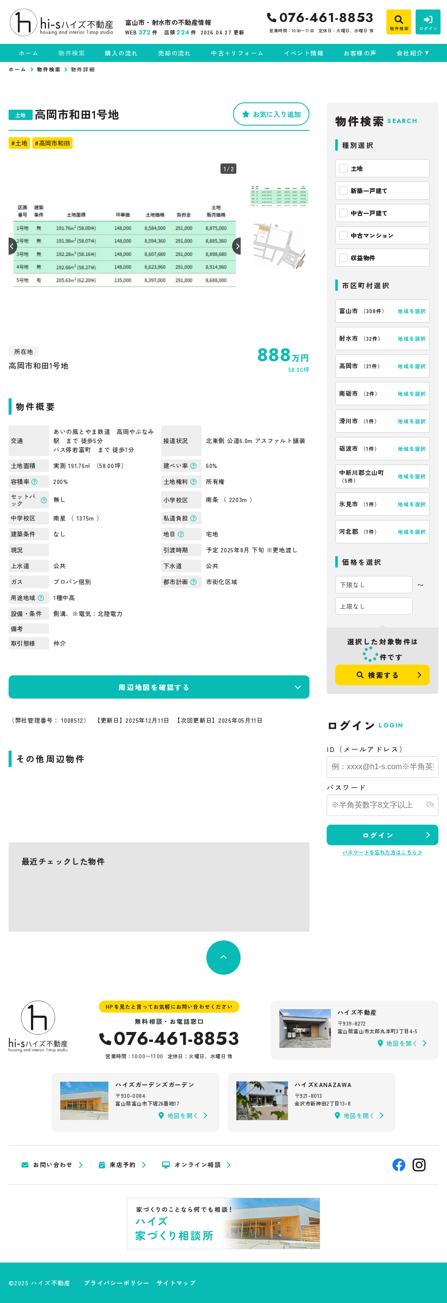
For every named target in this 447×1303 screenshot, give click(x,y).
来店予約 (117, 1164)
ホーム (29, 53)
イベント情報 (304, 53)
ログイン (378, 835)
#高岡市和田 (52, 143)
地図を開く (398, 1043)
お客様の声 (360, 53)
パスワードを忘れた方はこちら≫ (383, 852)
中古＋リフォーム (237, 53)
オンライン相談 (191, 1164)
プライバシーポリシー (117, 1283)
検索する (378, 675)
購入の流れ (121, 53)
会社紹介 (410, 53)
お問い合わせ (47, 1164)
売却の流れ (174, 53)
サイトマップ (176, 1283)
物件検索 (71, 53)
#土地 (19, 143)
